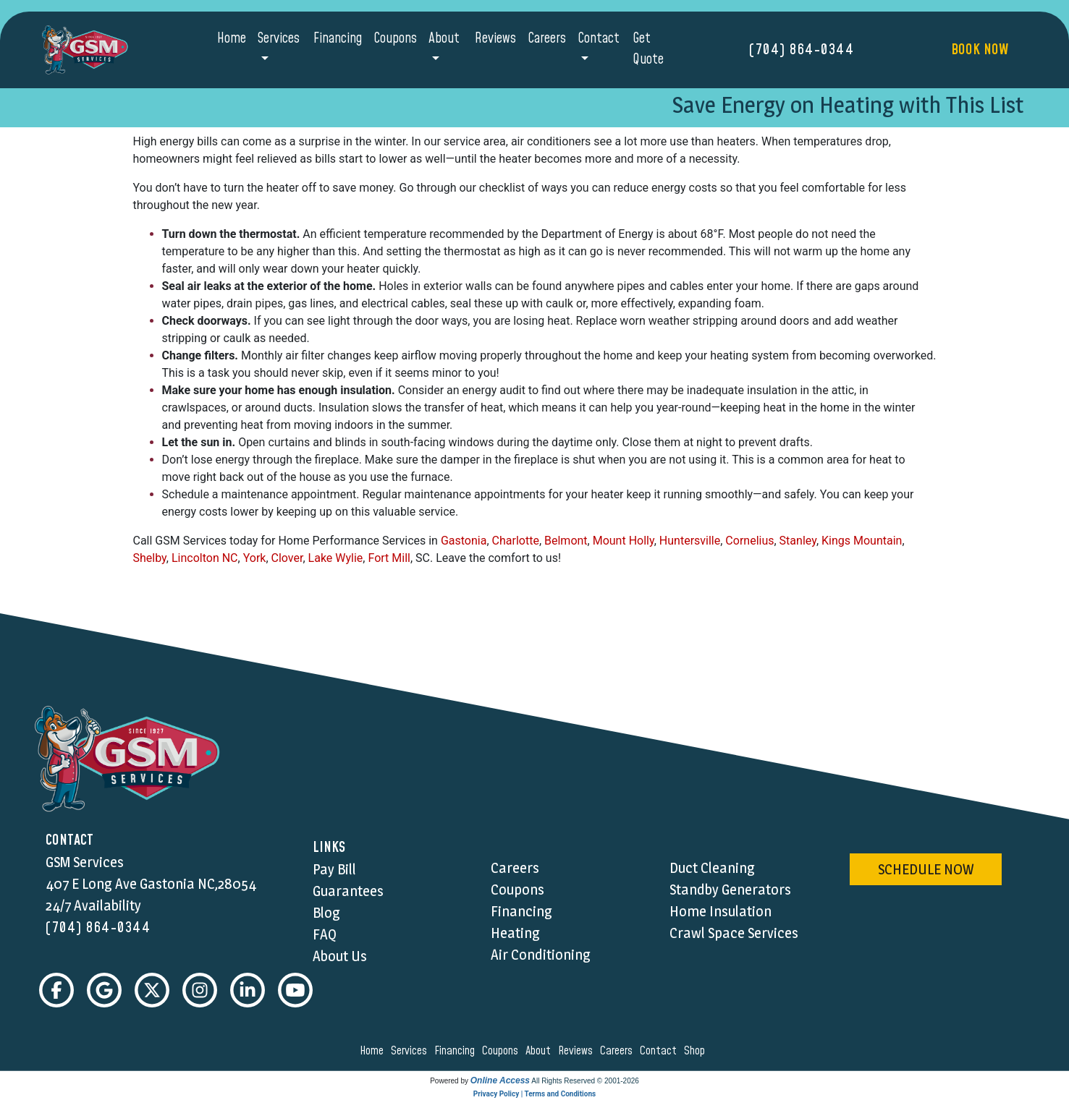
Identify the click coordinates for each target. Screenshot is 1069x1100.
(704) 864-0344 (801, 50)
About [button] (444, 38)
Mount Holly (623, 540)
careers (618, 1051)
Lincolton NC (205, 558)
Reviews (495, 38)
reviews (577, 1051)
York (254, 558)
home (374, 1051)
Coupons (395, 38)
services (411, 1051)
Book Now (979, 50)
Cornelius (749, 540)
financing (456, 1051)
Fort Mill (389, 558)
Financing (337, 38)
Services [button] (279, 38)
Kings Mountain (861, 540)
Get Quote (648, 49)
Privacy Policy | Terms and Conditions (534, 1094)
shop (696, 1051)
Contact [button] (599, 38)
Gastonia (464, 540)
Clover (287, 558)
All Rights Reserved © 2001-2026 (585, 1081)
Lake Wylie (335, 558)
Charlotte (515, 540)
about (540, 1051)
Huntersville (689, 540)
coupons (502, 1051)
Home (231, 38)
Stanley (797, 540)
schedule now (925, 869)
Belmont (566, 540)
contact (660, 1051)
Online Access (500, 1080)
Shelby (149, 558)
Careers (547, 38)
